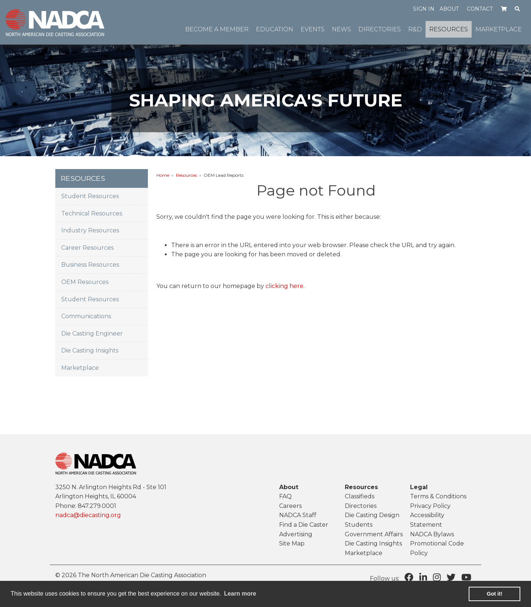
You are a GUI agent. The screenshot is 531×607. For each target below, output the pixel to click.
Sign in (423, 9)
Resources (186, 175)
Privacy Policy (430, 505)
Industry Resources (90, 230)
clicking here (284, 286)
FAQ (285, 496)
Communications (86, 316)
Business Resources (90, 264)
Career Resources (87, 247)
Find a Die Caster (303, 524)
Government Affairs (374, 534)
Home (162, 175)
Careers (290, 505)
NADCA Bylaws (432, 534)
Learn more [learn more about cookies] (240, 593)
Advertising (295, 534)
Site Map (292, 543)
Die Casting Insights (89, 350)
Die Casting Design (372, 515)
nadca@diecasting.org (88, 515)
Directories (360, 505)
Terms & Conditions (438, 496)
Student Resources (90, 196)
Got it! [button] (494, 594)
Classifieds (359, 496)
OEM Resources (84, 281)
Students (358, 524)
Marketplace (80, 367)
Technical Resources (91, 213)
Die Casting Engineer (92, 333)
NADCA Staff (297, 515)
